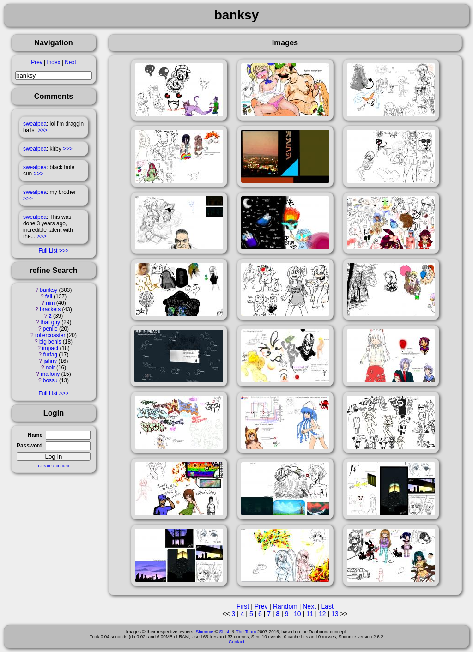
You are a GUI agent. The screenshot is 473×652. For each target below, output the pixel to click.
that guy (50, 322)
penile (50, 329)
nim (50, 303)
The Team (246, 631)
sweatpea (35, 124)
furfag (50, 354)
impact (50, 348)
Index (53, 62)
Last (327, 606)
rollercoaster (50, 335)
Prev (36, 62)
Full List (47, 251)
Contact (236, 641)
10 (297, 613)
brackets (50, 309)
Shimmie (204, 631)
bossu (50, 380)
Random (285, 606)
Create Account (53, 465)
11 (310, 613)
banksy (49, 290)
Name (35, 435)
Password (29, 445)
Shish (224, 631)
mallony (50, 374)
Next (70, 62)
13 (335, 613)
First (242, 606)
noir (50, 367)
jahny (50, 361)
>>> (43, 130)
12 (322, 613)
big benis (50, 341)
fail (48, 296)
